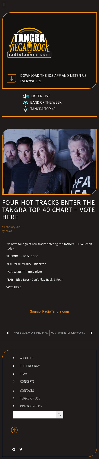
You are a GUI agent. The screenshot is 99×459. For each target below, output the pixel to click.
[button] (4, 4)
